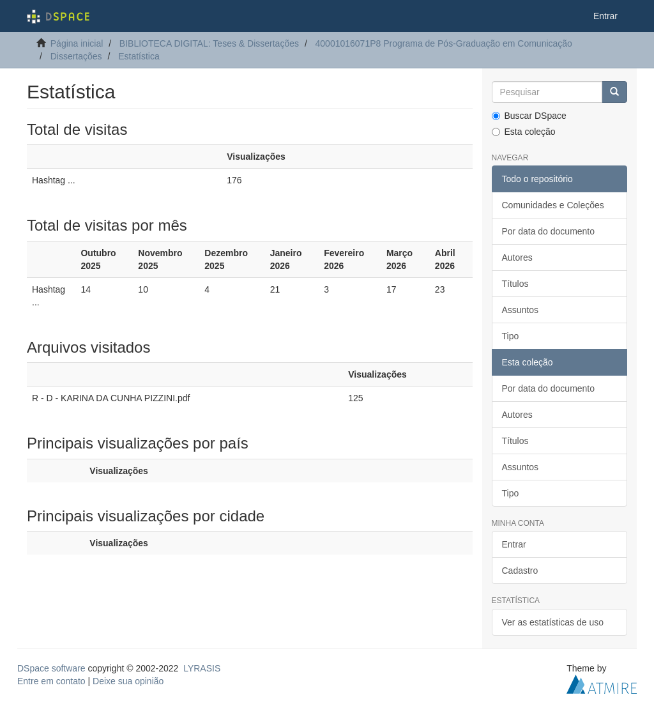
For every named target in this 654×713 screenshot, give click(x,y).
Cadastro (520, 570)
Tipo (510, 336)
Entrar (514, 544)
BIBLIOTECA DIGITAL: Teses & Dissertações (209, 43)
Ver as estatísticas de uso (553, 622)
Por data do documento (548, 231)
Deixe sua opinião (128, 681)
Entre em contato (51, 681)
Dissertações (76, 56)
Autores (517, 257)
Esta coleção (524, 131)
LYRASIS (201, 668)
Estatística (139, 56)
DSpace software (51, 668)
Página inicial (76, 43)
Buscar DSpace (529, 116)
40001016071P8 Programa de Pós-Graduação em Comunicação (444, 43)
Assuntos (520, 310)
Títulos (515, 284)
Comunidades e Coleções (553, 205)
